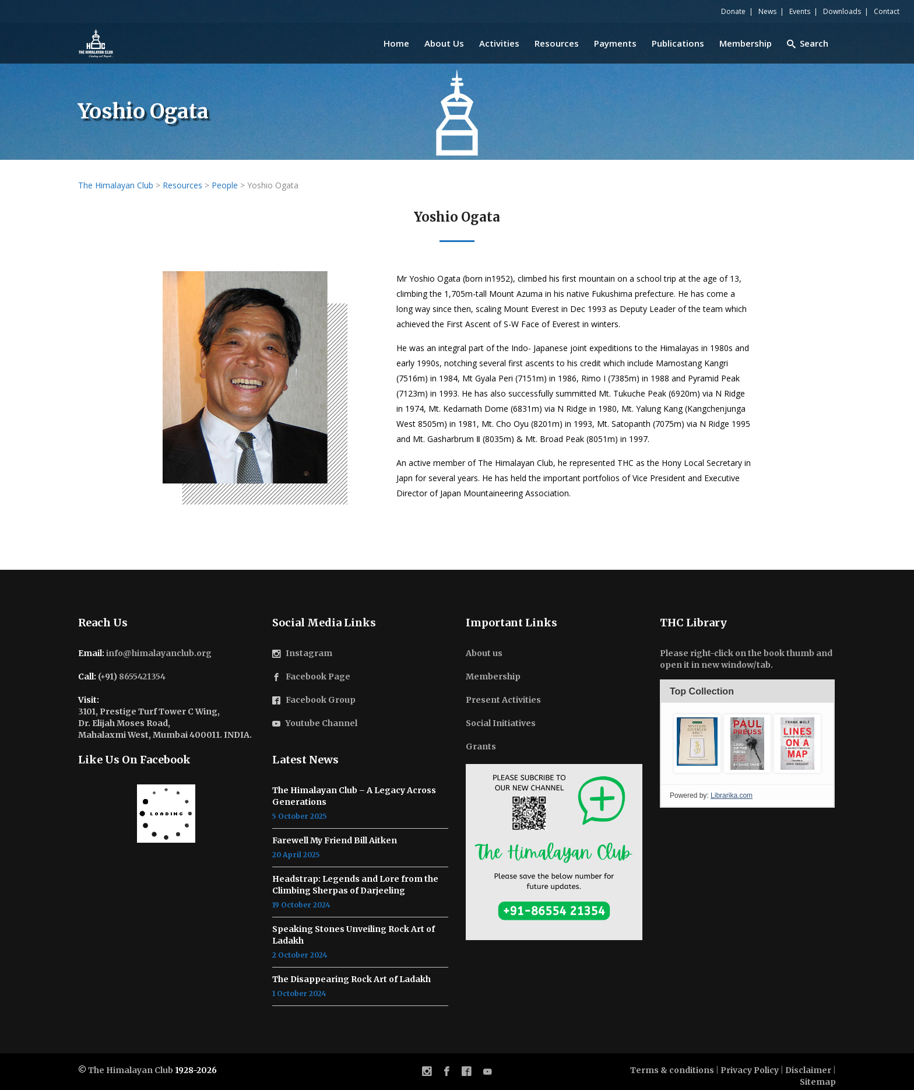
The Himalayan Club (130, 1070)
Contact (886, 11)
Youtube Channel (321, 723)
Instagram (309, 653)
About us (484, 653)
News (767, 11)
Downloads (842, 11)
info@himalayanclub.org (159, 653)
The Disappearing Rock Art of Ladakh (351, 979)
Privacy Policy (749, 1070)
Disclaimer (808, 1070)
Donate (733, 11)
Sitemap (818, 1082)
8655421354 (142, 676)
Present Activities (503, 700)
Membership (493, 676)
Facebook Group (321, 700)
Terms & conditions (672, 1070)
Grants (481, 746)
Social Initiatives (501, 723)
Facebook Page (318, 676)
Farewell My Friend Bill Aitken (334, 840)
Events (799, 11)
